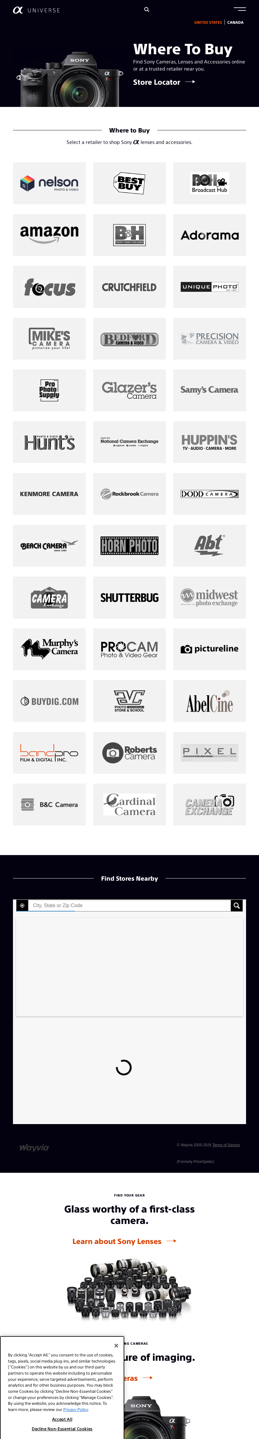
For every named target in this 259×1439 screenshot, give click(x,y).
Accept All (62, 1433)
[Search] (146, 10)
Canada (235, 22)
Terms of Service (226, 1145)
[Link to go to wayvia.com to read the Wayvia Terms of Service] (34, 1145)
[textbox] (129, 905)
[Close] (116, 1360)
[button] (240, 10)
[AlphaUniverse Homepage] (36, 10)
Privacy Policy (75, 1423)
